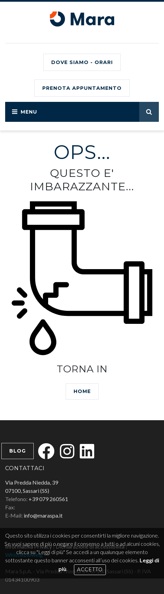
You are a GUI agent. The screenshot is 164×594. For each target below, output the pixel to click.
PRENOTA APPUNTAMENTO (82, 88)
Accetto (90, 569)
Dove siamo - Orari (82, 62)
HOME (82, 391)
